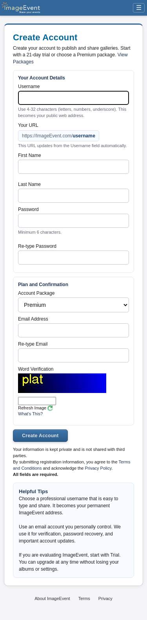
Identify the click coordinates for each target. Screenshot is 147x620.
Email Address (33, 319)
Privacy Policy (98, 468)
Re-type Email (32, 344)
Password (28, 209)
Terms (84, 598)
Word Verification (36, 369)
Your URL (28, 125)
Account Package (36, 293)
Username (29, 86)
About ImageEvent (52, 598)
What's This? (30, 413)
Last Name (29, 184)
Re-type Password (37, 246)
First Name (29, 155)
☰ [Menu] (139, 7)
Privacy (105, 598)
